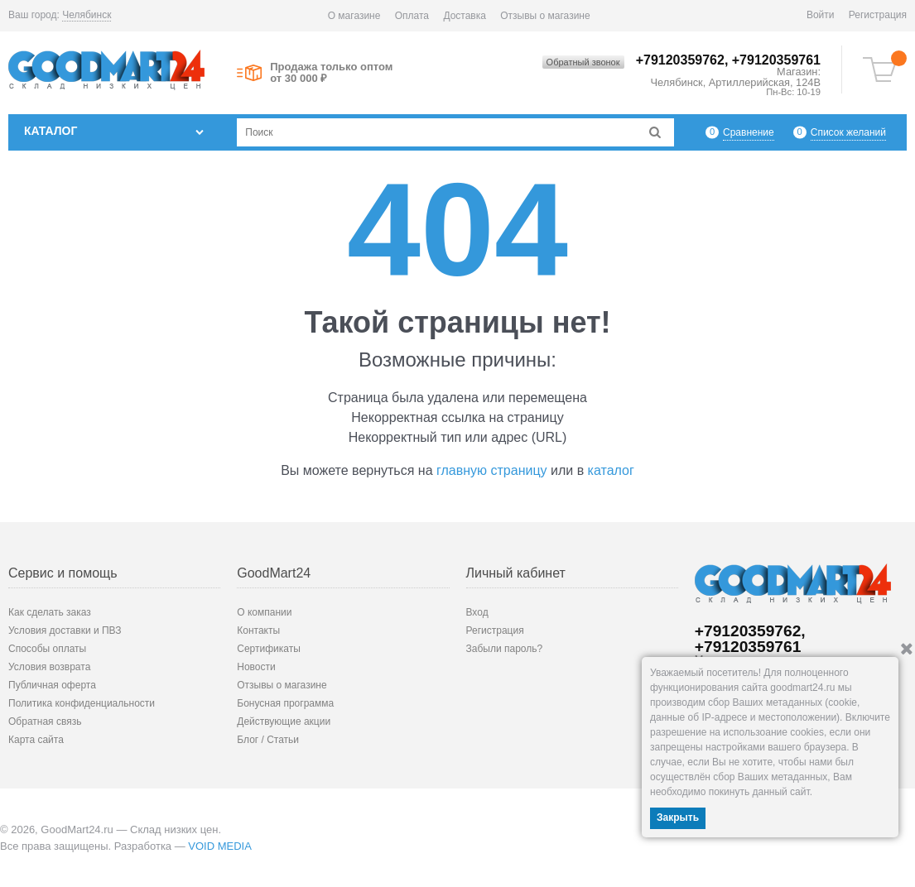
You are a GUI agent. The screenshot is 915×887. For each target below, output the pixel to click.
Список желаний (848, 132)
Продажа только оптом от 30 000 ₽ (331, 72)
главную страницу (491, 470)
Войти (821, 15)
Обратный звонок (583, 62)
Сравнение (748, 132)
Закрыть (678, 817)
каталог (611, 470)
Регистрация (878, 15)
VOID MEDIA (220, 846)
